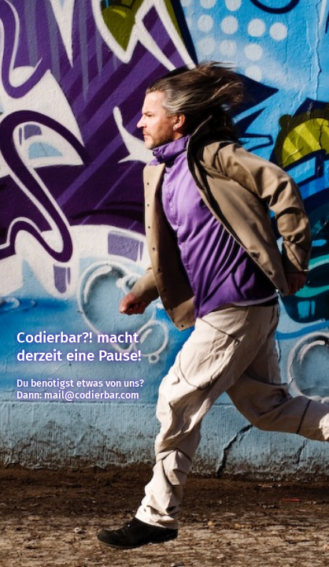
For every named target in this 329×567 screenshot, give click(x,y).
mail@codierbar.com (91, 395)
